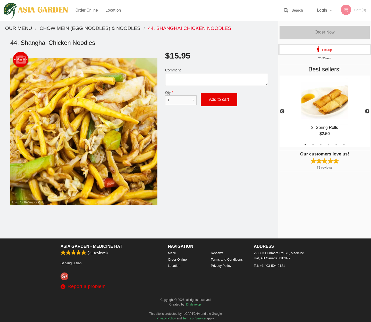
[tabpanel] (324, 111)
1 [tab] (305, 144)
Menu (172, 253)
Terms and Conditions (227, 259)
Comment (216, 77)
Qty (181, 97)
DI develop (193, 304)
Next (367, 111)
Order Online (86, 10)
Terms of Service (194, 318)
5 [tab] (336, 144)
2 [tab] (313, 144)
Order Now (324, 32)
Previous (282, 111)
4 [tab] (328, 144)
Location (113, 10)
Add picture (20, 59)
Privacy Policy (221, 266)
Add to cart (219, 99)
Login (322, 10)
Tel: (269, 266)
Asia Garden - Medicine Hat (91, 246)
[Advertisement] (139, 222)
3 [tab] (320, 144)
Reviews (217, 253)
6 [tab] (344, 144)
